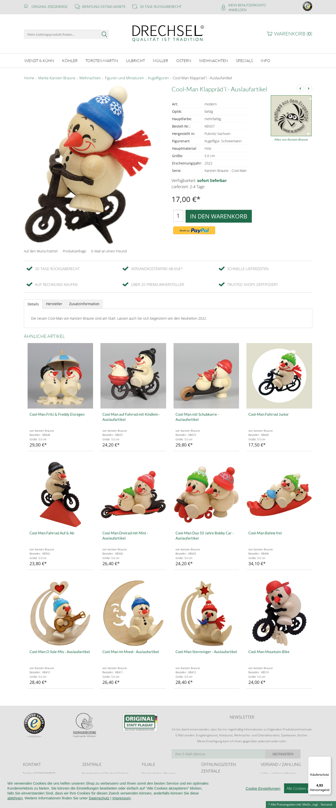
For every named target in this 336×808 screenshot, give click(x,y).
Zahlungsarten (270, 782)
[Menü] (328, 759)
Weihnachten (90, 77)
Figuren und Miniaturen (124, 77)
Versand (326, 804)
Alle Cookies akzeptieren (306, 800)
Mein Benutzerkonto (247, 5)
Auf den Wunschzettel (41, 250)
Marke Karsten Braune (56, 77)
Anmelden (237, 9)
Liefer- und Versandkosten (278, 773)
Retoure (266, 777)
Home (29, 77)
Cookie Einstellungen (263, 801)
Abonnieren (294, 753)
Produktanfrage (74, 250)
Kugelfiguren (158, 77)
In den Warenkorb (218, 215)
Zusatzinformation (84, 303)
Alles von (291, 139)
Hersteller (54, 303)
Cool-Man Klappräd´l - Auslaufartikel (202, 77)
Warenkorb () (293, 34)
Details (33, 303)
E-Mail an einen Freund (109, 250)
